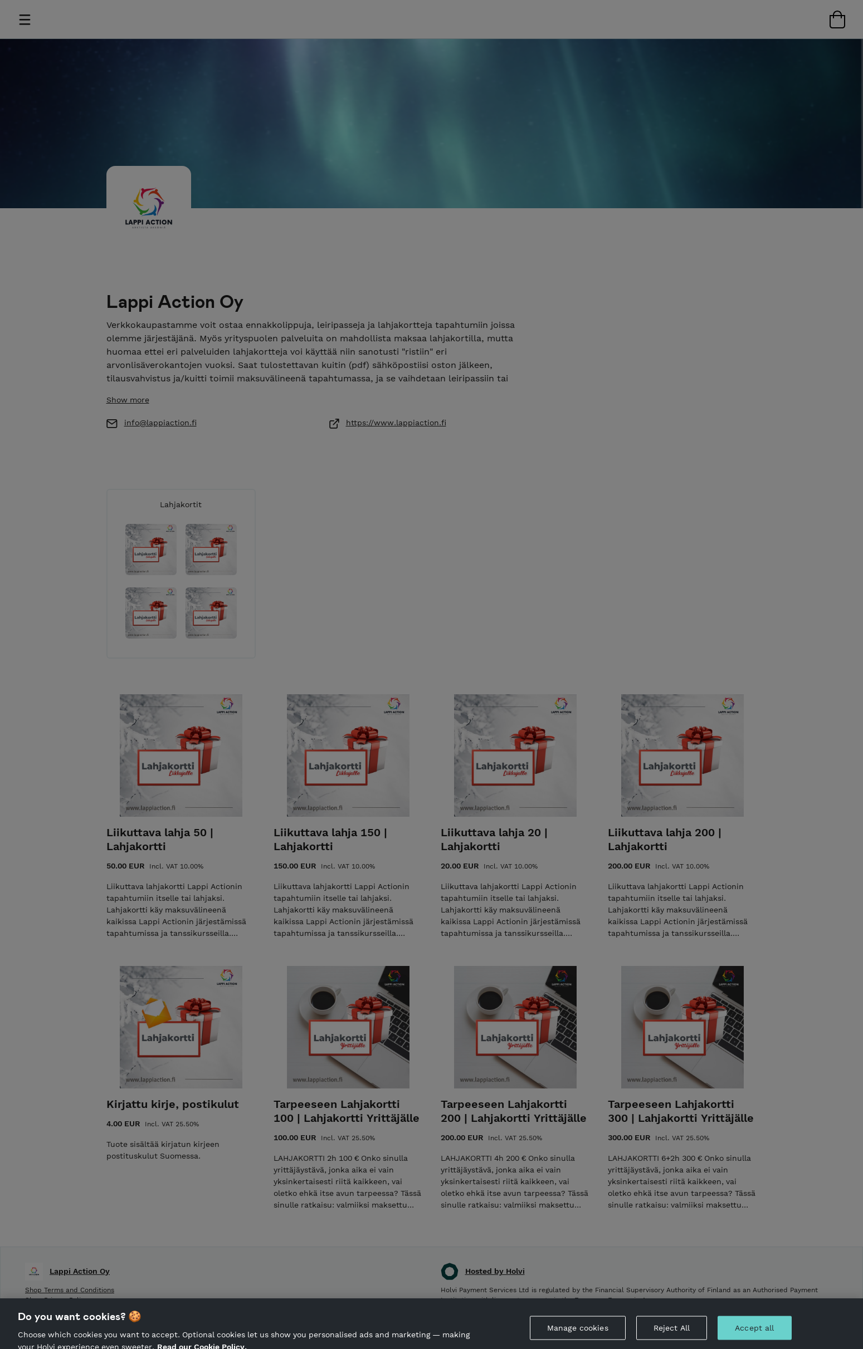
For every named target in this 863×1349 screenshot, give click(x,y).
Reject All (672, 1334)
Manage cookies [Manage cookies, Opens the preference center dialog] (577, 1334)
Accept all (754, 1334)
